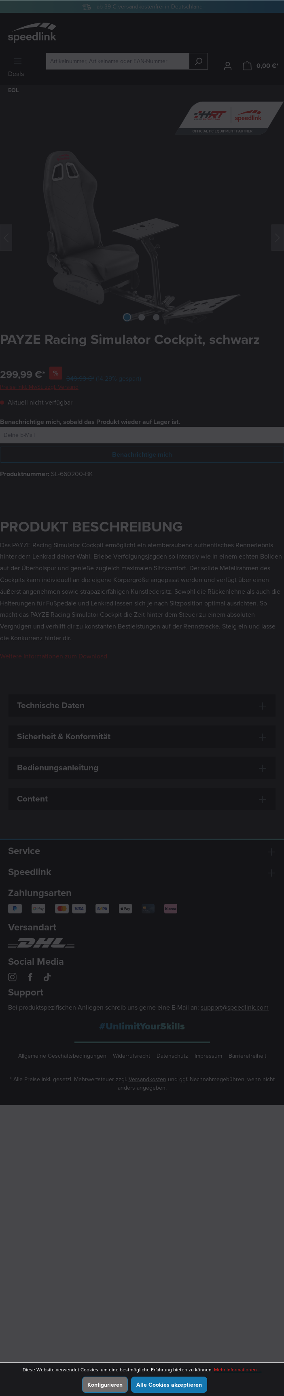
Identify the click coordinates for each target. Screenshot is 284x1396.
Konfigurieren (105, 1385)
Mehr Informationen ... (238, 1369)
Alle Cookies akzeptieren (169, 1385)
